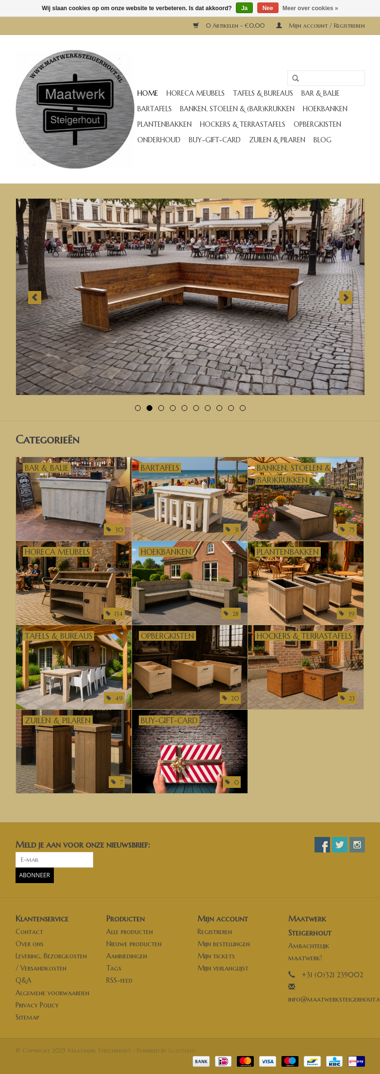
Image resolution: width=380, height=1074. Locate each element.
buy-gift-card (215, 140)
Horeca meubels (195, 93)
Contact (29, 931)
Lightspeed (182, 1050)
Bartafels (154, 108)
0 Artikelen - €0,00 (229, 25)
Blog (322, 140)
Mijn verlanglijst (223, 968)
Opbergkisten (317, 124)
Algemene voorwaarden (52, 992)
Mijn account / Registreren (320, 25)
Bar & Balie (320, 93)
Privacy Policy (37, 1005)
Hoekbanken (325, 108)
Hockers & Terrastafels (242, 124)
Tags (113, 968)
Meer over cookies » (310, 8)
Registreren (215, 931)
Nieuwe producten (134, 943)
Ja (244, 8)
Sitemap (27, 1017)
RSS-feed (119, 980)
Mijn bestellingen (224, 943)
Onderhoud (159, 140)
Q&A (24, 980)
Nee (268, 8)
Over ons (30, 943)
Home (147, 93)
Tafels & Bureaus (263, 93)
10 (243, 408)
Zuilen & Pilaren (277, 140)
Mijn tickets (216, 956)
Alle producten (129, 931)
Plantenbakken (164, 124)
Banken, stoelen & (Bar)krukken (237, 108)
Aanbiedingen (126, 956)
